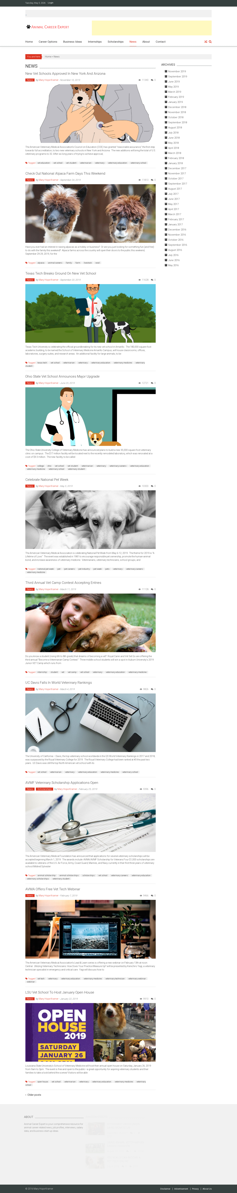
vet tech (41, 978)
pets (107, 569)
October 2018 (175, 117)
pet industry (84, 569)
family (69, 263)
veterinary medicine (123, 362)
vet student (71, 163)
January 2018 (175, 163)
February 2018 (176, 158)
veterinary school (138, 163)
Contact (161, 41)
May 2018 (173, 142)
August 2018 (175, 127)
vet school (57, 163)
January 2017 (175, 224)
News (133, 41)
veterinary (99, 163)
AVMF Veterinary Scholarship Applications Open (61, 783)
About (146, 41)
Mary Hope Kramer (48, 80)
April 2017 (173, 209)
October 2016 (175, 239)
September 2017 (177, 183)
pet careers (69, 569)
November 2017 (177, 173)
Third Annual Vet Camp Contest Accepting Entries (63, 583)
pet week (97, 569)
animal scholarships (69, 875)
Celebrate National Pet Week (46, 480)
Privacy (195, 1189)
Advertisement (181, 1189)
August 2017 (175, 188)
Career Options (48, 41)
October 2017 (175, 178)
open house (43, 1081)
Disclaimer (165, 1189)
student (54, 672)
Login (50, 3)
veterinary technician (115, 978)
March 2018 (174, 153)
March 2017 (174, 214)
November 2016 (177, 234)
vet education (44, 163)
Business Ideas (72, 41)
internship (42, 672)
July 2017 (173, 193)
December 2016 (177, 229)
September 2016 (177, 244)
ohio (49, 466)
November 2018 (177, 112)
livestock (88, 263)
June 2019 (174, 81)
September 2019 (177, 76)
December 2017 (177, 168)
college (41, 466)
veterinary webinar (137, 978)
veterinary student (76, 469)
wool (97, 263)
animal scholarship (47, 875)
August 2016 (175, 250)
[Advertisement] (152, 28)
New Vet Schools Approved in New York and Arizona (65, 74)
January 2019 (175, 102)
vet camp (72, 672)
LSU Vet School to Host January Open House (59, 992)
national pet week (46, 569)
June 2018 (174, 137)
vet (63, 672)
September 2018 (177, 122)
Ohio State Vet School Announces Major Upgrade (62, 376)
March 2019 (174, 91)
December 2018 (177, 107)
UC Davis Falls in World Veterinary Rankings (58, 683)
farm (78, 263)
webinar (31, 982)
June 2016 (174, 260)
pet (58, 569)
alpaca (41, 263)
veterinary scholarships (38, 878)
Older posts (34, 1095)
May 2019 (173, 86)
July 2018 (173, 132)
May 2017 (173, 204)
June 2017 (174, 199)
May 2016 (173, 265)
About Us (207, 1189)
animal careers (55, 263)
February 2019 (176, 96)
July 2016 (173, 255)
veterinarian (85, 163)
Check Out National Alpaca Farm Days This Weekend (65, 173)
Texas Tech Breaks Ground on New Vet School (60, 273)
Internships (95, 41)
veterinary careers (118, 466)
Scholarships (116, 41)
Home (29, 41)
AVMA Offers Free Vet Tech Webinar (52, 889)
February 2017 (176, 219)
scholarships (88, 875)
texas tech (42, 362)
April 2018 (173, 147)
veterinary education (117, 163)
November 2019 (177, 71)
